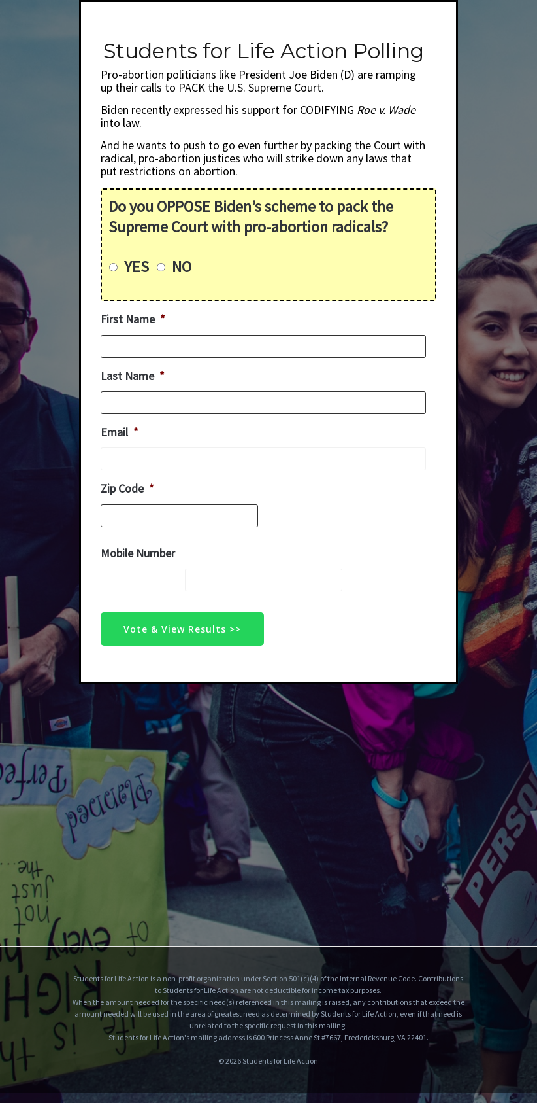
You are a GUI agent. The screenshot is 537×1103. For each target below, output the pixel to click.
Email (119, 432)
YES (136, 266)
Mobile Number (138, 553)
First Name (133, 318)
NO (181, 266)
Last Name (133, 375)
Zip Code (127, 488)
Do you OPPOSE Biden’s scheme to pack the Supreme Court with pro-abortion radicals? (250, 216)
